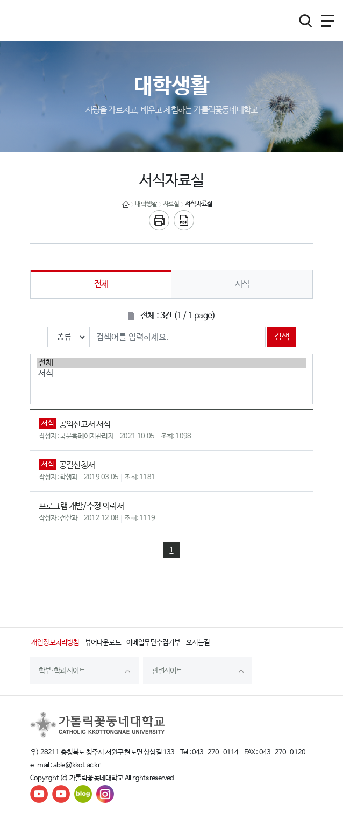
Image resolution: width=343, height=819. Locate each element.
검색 (281, 337)
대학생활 (146, 204)
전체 (101, 284)
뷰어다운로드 (103, 643)
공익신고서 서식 (85, 424)
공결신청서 (77, 465)
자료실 (171, 204)
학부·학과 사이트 (62, 671)
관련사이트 (167, 671)
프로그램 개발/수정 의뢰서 (81, 506)
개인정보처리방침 (55, 643)
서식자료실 (198, 204)
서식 (242, 284)
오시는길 (198, 643)
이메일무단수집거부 (153, 643)
